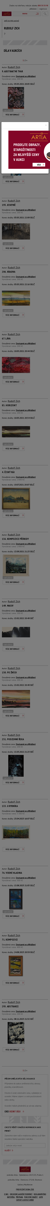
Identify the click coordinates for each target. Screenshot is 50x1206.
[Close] (46, 125)
